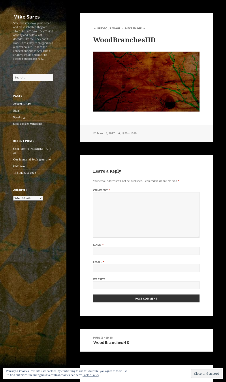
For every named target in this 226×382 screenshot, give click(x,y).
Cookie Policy (91, 375)
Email (98, 262)
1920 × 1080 (129, 133)
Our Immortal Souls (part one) (32, 159)
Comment (101, 190)
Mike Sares (26, 16)
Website (99, 279)
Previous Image (109, 28)
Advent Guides (22, 104)
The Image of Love (24, 173)
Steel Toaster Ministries (27, 124)
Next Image (133, 28)
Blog (16, 110)
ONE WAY (19, 166)
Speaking (19, 117)
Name (98, 245)
